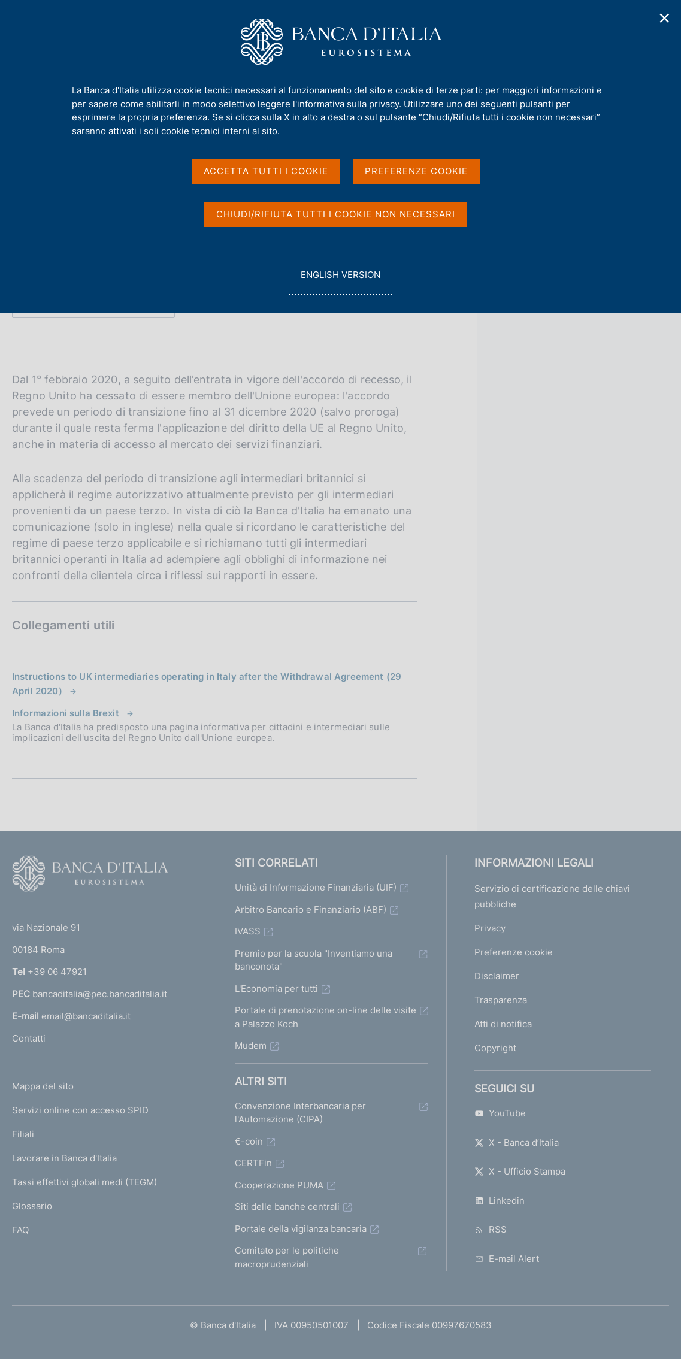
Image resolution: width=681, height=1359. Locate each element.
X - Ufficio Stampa (519, 1171)
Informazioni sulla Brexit (65, 713)
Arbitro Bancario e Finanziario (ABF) (310, 909)
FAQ (20, 1230)
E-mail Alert (506, 1258)
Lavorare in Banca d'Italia (64, 1158)
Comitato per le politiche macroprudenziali (287, 1257)
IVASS (248, 931)
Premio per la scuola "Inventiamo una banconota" (313, 960)
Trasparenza (500, 1000)
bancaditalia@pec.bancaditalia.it (99, 994)
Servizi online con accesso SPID (80, 1110)
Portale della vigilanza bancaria (301, 1228)
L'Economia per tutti (276, 988)
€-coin (249, 1141)
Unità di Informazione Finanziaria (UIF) (316, 887)
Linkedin (499, 1200)
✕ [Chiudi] (665, 18)
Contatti (29, 1038)
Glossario (32, 1206)
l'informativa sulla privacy (346, 104)
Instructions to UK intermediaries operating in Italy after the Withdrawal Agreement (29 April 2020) (206, 684)
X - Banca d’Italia (516, 1142)
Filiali (23, 1134)
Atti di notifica (503, 1024)
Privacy (490, 928)
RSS (490, 1229)
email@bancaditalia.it (86, 1016)
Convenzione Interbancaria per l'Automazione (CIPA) (300, 1112)
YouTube (500, 1113)
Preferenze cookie (513, 952)
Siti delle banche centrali (287, 1206)
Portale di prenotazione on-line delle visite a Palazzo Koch (325, 1017)
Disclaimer (496, 976)
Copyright (495, 1048)
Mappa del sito (43, 1086)
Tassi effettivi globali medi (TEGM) (84, 1182)
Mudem (251, 1045)
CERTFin (253, 1163)
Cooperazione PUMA (279, 1185)
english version (340, 281)
